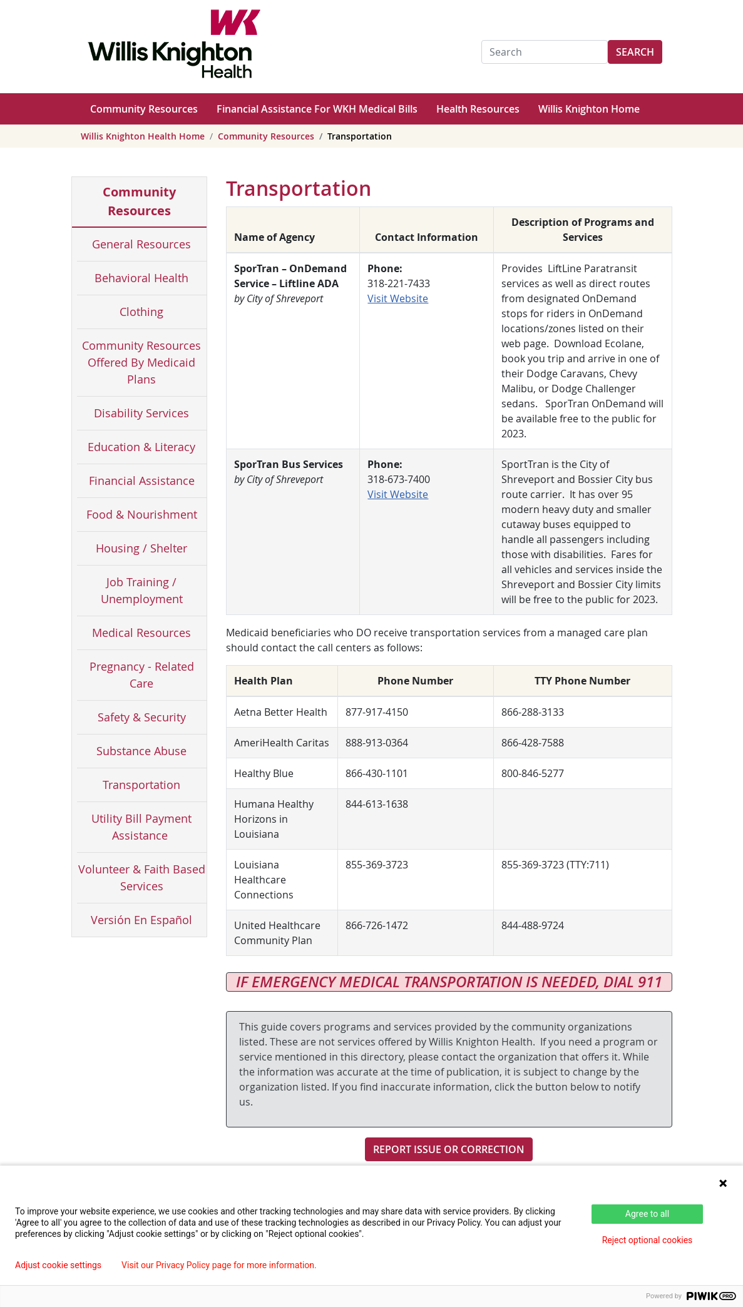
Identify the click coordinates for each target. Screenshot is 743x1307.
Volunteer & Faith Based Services (141, 877)
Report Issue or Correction (449, 1149)
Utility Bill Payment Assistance (141, 827)
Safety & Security (142, 717)
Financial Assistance (142, 480)
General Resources (141, 244)
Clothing (141, 311)
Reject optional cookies (647, 1240)
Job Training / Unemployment (142, 590)
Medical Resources (141, 632)
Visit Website (397, 298)
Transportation (141, 784)
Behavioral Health (141, 277)
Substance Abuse (141, 750)
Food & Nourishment (141, 514)
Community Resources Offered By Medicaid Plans (141, 362)
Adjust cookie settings (58, 1265)
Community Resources (144, 109)
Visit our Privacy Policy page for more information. (219, 1265)
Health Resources (478, 109)
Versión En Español (141, 919)
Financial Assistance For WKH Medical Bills (317, 109)
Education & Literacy (141, 446)
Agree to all (647, 1214)
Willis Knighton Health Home (143, 136)
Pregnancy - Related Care (142, 675)
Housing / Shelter (141, 548)
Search (635, 52)
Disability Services (141, 412)
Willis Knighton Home (589, 109)
